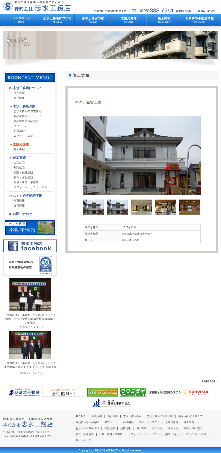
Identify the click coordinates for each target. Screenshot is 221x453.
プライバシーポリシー (198, 434)
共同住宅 (19, 167)
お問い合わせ (22, 214)
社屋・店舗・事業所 (26, 182)
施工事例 (19, 149)
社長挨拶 (19, 93)
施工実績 (19, 157)
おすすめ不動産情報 (27, 195)
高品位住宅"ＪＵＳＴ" (27, 116)
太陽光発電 (21, 144)
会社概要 (19, 97)
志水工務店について (27, 88)
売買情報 (19, 200)
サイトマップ (83, 440)
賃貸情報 (19, 205)
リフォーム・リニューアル (30, 187)
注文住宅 (19, 162)
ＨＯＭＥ (81, 416)
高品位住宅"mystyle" (26, 121)
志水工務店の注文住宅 (27, 111)
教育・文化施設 (23, 177)
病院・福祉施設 (23, 172)
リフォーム (20, 126)
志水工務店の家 (24, 106)
